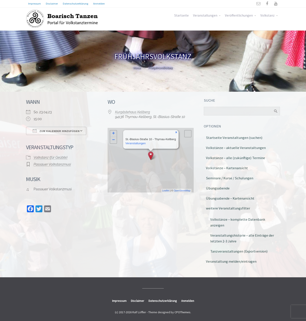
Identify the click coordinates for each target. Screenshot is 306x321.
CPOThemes (182, 312)
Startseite (181, 15)
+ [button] (113, 133)
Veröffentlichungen (239, 15)
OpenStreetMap (182, 190)
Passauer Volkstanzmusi (52, 164)
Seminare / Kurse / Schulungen (229, 178)
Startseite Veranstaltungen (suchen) (234, 137)
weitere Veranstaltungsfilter (228, 208)
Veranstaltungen (205, 15)
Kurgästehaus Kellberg (132, 112)
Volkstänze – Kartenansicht (227, 168)
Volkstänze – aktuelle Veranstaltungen (236, 147)
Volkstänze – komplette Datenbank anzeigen (237, 222)
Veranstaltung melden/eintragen (231, 261)
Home (137, 68)
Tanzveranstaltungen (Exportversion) (239, 251)
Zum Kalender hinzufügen (56, 131)
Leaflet (165, 190)
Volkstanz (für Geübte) (50, 157)
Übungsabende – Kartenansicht (230, 198)
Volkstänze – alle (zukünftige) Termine (235, 157)
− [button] (113, 140)
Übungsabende (218, 188)
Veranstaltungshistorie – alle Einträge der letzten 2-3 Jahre (242, 238)
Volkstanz (267, 15)
